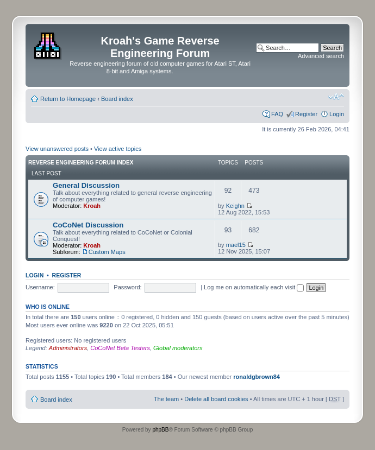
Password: (127, 287)
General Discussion (86, 185)
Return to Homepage (68, 99)
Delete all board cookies (216, 399)
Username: (40, 287)
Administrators (68, 348)
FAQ (277, 114)
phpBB (160, 430)
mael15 (236, 245)
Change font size (336, 97)
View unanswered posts (57, 148)
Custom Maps (107, 252)
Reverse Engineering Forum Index (80, 163)
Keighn (235, 205)
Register (306, 114)
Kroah (92, 205)
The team (166, 399)
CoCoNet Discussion (88, 225)
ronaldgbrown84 (256, 376)
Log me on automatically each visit (254, 287)
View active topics (117, 148)
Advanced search (321, 56)
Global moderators (178, 348)
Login (336, 114)
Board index (117, 99)
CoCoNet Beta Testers (120, 348)
